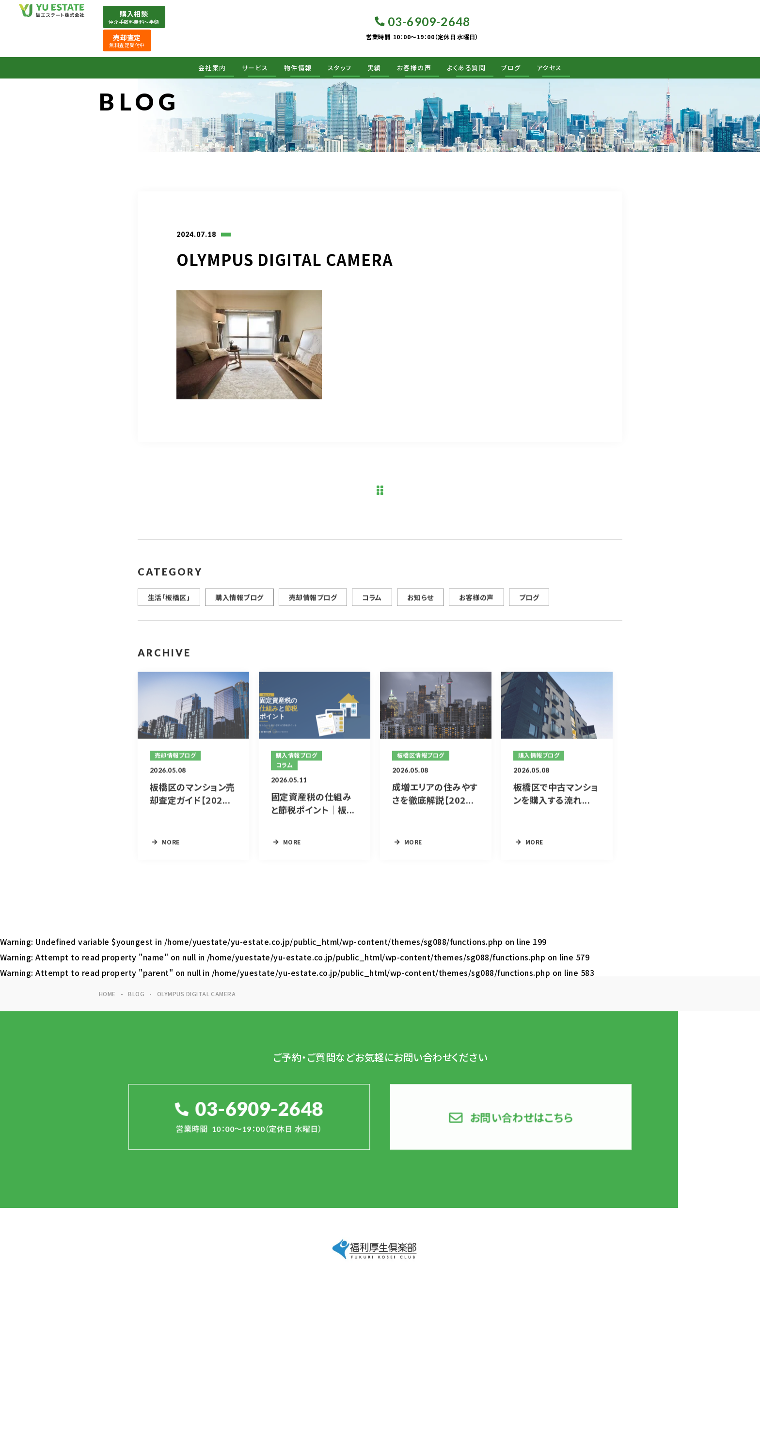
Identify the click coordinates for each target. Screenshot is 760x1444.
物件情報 (298, 68)
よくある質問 (466, 68)
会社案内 (212, 68)
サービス (255, 68)
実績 (374, 68)
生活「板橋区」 (169, 602)
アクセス (549, 68)
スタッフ (340, 68)
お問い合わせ (633, 1316)
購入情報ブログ (239, 602)
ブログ (511, 68)
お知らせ (420, 602)
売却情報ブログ (313, 602)
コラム (371, 602)
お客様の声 (414, 68)
